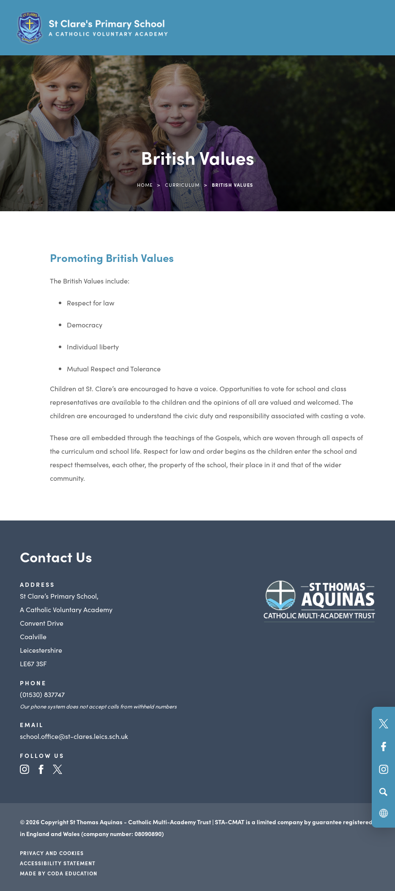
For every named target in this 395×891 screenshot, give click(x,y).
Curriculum (182, 184)
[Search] (383, 791)
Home (145, 184)
